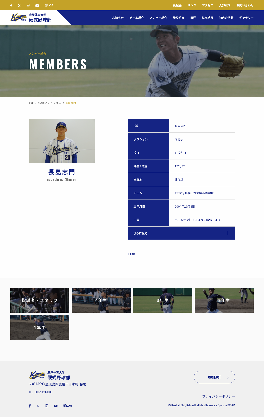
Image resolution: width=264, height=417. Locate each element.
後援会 (177, 5)
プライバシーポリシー (218, 396)
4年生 (101, 300)
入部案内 (225, 5)
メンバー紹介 (158, 17)
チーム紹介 (137, 17)
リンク (191, 5)
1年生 (40, 327)
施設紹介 (178, 17)
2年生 (224, 300)
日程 (193, 17)
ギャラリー (246, 17)
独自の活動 (226, 17)
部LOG (49, 5)
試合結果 (207, 17)
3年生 (163, 300)
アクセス (207, 5)
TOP (31, 102)
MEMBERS (43, 102)
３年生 (57, 102)
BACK (131, 254)
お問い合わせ (245, 5)
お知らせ (118, 17)
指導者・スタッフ (40, 300)
